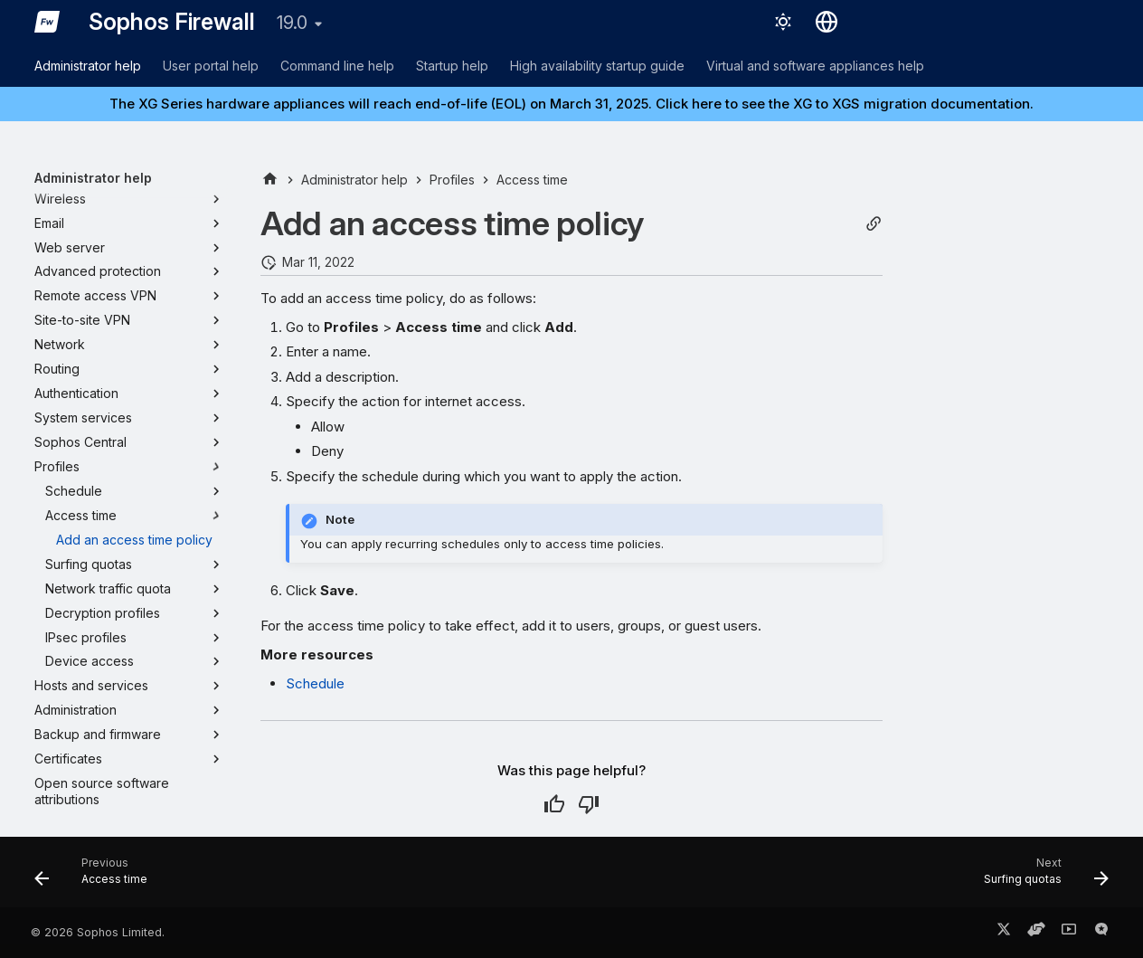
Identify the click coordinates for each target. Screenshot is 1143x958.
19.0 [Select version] (292, 22)
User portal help (211, 65)
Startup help (452, 65)
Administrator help (87, 65)
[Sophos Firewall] (47, 22)
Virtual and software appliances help (815, 65)
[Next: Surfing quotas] (1040, 877)
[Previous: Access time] (97, 877)
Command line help (337, 65)
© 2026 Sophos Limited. (98, 932)
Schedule (315, 683)
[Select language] (826, 22)
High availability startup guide (597, 65)
